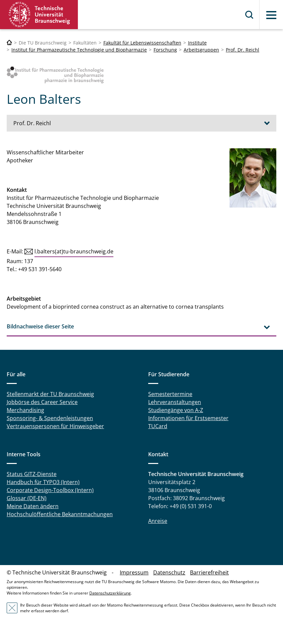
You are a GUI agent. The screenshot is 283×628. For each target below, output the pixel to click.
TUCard (157, 426)
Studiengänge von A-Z (175, 410)
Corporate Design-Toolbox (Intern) (50, 490)
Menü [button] (271, 15)
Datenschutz (169, 572)
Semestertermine (170, 394)
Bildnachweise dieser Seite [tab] (40, 326)
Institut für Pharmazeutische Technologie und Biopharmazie (79, 50)
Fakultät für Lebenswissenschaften (142, 43)
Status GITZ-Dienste (32, 474)
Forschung (165, 50)
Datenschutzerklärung (110, 593)
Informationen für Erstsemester (188, 418)
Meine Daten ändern (33, 506)
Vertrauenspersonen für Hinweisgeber (55, 426)
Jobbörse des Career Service (42, 402)
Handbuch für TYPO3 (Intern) (43, 482)
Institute (197, 43)
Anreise (157, 521)
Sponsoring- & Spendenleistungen (50, 418)
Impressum (134, 572)
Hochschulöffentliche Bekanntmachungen (60, 514)
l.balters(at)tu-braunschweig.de (73, 251)
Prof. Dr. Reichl (242, 50)
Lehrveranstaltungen (174, 402)
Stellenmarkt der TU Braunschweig (50, 394)
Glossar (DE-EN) (26, 498)
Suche (250, 15)
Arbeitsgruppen (201, 50)
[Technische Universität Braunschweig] (9, 43)
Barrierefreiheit (209, 572)
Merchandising (25, 410)
